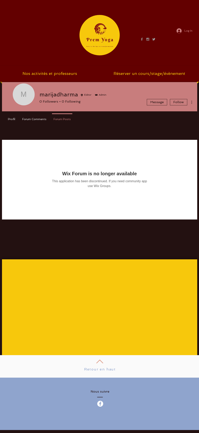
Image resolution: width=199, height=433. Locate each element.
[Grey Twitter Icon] (154, 39)
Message (157, 102)
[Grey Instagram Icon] (148, 39)
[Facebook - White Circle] (100, 404)
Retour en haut (100, 369)
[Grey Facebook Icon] (142, 39)
